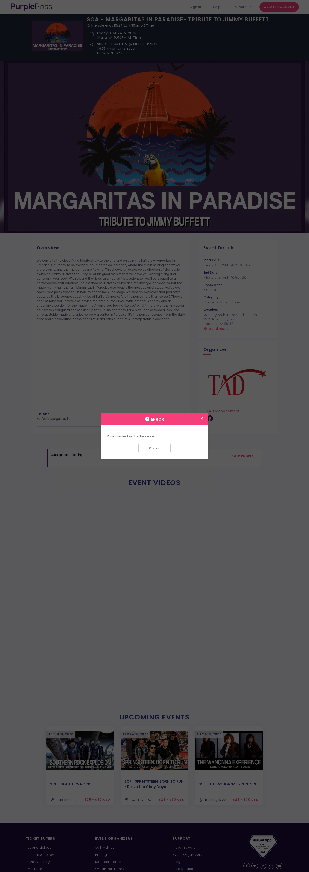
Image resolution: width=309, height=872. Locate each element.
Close (154, 448)
